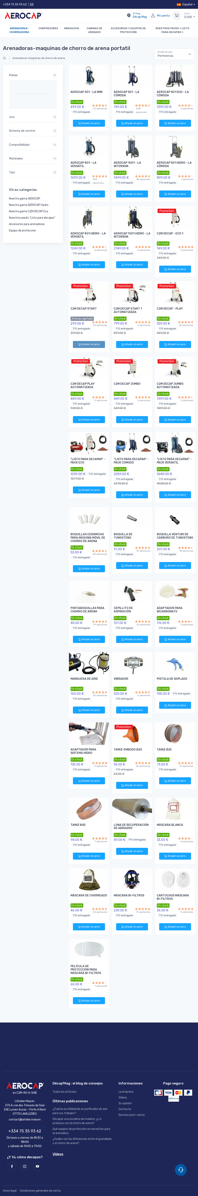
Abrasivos (71, 28)
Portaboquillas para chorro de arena (87, 609)
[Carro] (176, 15)
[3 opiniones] (142, 692)
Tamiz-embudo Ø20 (128, 749)
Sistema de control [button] (22, 131)
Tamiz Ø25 (164, 749)
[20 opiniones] (99, 692)
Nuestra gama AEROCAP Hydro (28, 205)
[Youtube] (37, 1166)
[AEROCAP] (25, 1086)
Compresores (48, 28)
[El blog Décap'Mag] (128, 15)
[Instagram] (24, 1166)
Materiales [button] (16, 158)
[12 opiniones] (142, 621)
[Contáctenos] (31, 4)
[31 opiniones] (99, 105)
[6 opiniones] (142, 322)
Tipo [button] (12, 172)
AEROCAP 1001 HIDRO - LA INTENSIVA (132, 235)
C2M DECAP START (84, 308)
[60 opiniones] (99, 551)
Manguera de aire (84, 679)
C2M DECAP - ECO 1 (170, 233)
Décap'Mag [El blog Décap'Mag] (140, 15)
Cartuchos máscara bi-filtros (173, 897)
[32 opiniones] (99, 322)
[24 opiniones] (99, 909)
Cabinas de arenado (94, 30)
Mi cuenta (163, 15)
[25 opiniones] (185, 322)
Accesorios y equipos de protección (128, 30)
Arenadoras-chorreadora (19, 30)
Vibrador (121, 679)
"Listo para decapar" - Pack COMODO (131, 460)
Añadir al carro (89, 123)
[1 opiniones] (185, 176)
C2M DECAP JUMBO (127, 384)
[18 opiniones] (142, 176)
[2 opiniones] (185, 105)
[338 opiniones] (142, 105)
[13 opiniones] (185, 763)
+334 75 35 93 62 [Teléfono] (24, 1131)
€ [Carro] (189, 15)
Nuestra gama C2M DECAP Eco (28, 211)
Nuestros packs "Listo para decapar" (32, 217)
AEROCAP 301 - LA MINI (87, 92)
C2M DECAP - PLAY (170, 308)
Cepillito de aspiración (123, 609)
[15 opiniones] (142, 909)
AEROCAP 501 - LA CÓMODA (126, 93)
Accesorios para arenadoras (27, 224)
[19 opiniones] (142, 547)
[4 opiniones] (99, 247)
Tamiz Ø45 (78, 825)
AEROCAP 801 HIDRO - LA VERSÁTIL (88, 235)
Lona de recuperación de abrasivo (131, 826)
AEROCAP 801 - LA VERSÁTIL (83, 164)
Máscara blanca (170, 825)
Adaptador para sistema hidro (83, 751)
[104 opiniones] (99, 176)
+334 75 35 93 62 (15, 4)
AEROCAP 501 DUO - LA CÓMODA (173, 93)
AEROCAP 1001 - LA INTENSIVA (127, 164)
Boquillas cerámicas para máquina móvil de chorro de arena (88, 538)
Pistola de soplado (172, 679)
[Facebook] (12, 1166)
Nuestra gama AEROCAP (24, 198)
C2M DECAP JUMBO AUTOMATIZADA (170, 385)
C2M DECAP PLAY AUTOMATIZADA (83, 385)
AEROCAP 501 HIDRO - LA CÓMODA (174, 164)
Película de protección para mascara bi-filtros (86, 970)
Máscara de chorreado (89, 895)
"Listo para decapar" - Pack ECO (88, 460)
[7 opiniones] (99, 838)
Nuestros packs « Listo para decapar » (172, 30)
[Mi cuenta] (153, 15)
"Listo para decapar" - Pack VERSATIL (174, 460)
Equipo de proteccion (22, 230)
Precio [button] (13, 75)
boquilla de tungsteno (123, 536)
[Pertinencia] (174, 54)
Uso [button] (12, 117)
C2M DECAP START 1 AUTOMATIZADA (128, 310)
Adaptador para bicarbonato (169, 609)
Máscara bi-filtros (129, 895)
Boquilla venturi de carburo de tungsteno (175, 536)
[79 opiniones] (99, 621)
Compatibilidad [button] (19, 145)
